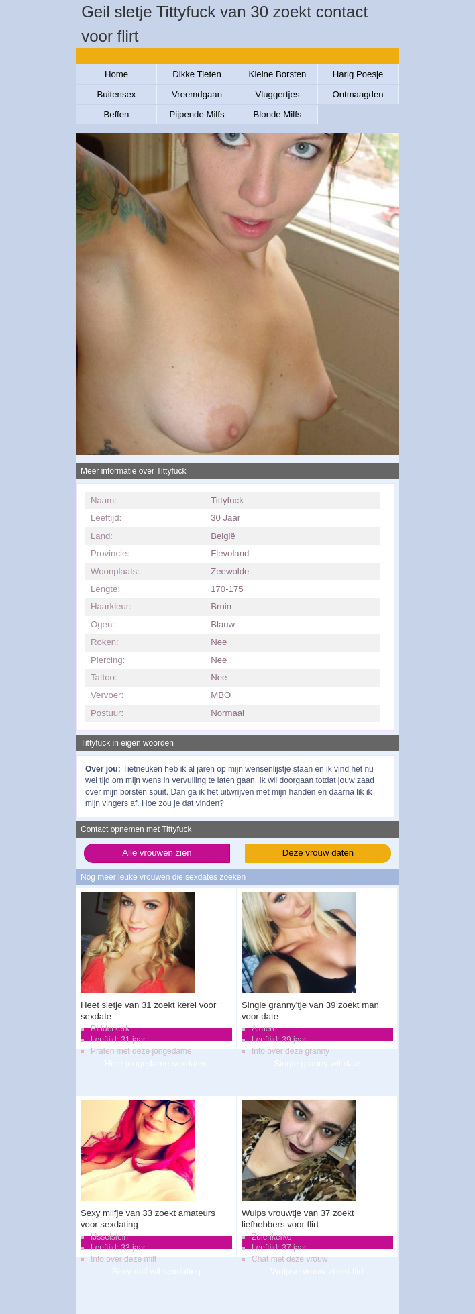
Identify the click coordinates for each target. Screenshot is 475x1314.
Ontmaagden (357, 94)
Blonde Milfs (278, 114)
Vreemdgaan (197, 94)
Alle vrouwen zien (156, 853)
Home (116, 74)
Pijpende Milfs (196, 114)
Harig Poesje (358, 74)
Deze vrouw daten (318, 853)
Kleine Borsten (278, 74)
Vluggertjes (278, 94)
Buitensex (116, 94)
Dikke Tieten (196, 74)
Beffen (116, 114)
